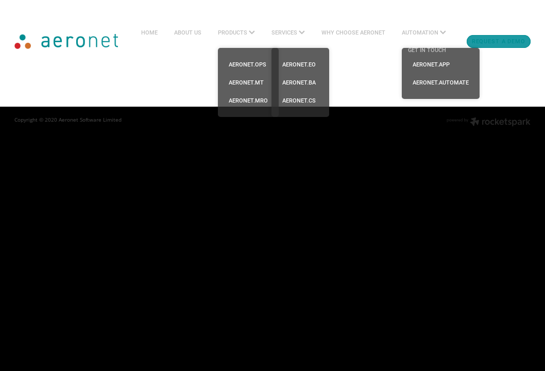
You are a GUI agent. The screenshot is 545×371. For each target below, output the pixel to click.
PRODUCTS (236, 32)
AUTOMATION (424, 32)
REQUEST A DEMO (498, 41)
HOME (149, 32)
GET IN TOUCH (427, 50)
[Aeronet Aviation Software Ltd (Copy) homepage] (65, 41)
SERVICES (288, 32)
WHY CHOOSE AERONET (353, 32)
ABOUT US (187, 32)
